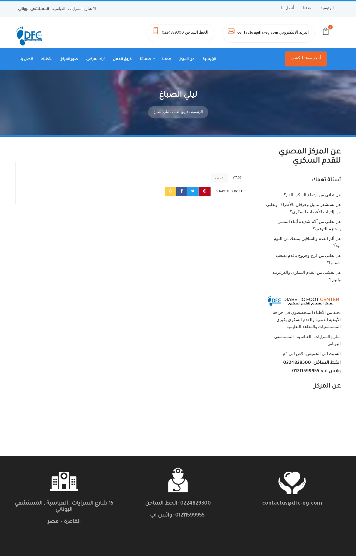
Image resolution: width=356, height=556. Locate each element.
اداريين (219, 168)
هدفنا (307, 9)
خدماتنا (145, 59)
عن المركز (186, 59)
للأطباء (47, 59)
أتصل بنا (287, 9)
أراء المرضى (95, 59)
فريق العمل (122, 59)
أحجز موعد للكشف (306, 59)
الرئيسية (327, 9)
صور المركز (69, 59)
